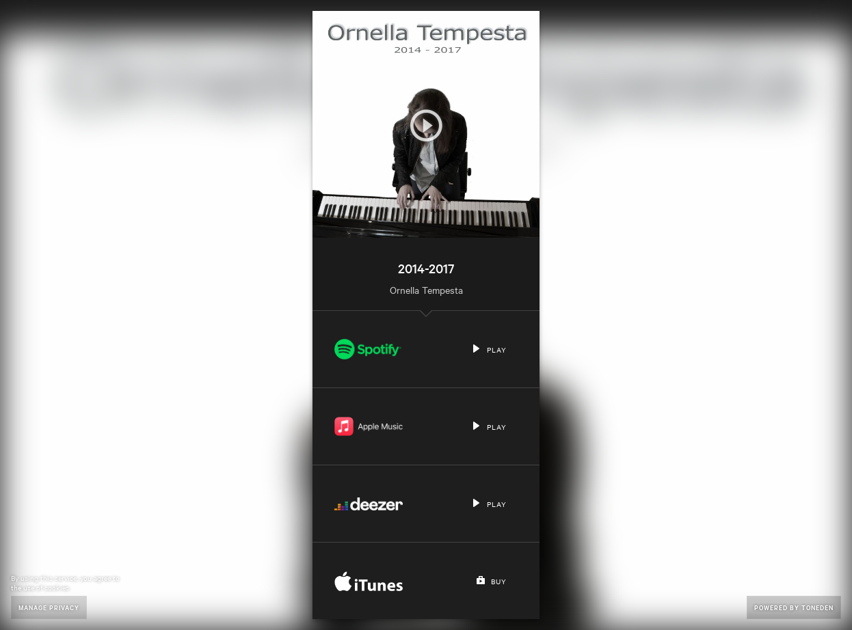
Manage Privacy (48, 607)
